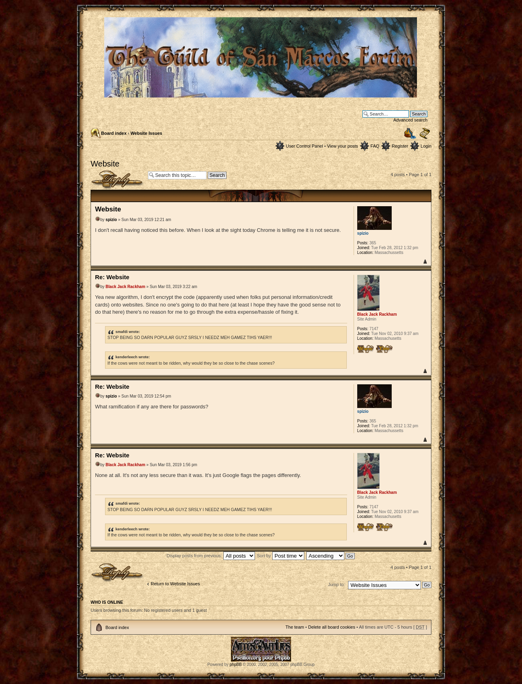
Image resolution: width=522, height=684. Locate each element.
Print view (410, 133)
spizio (111, 219)
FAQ (374, 146)
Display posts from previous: (211, 555)
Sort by (280, 555)
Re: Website (112, 277)
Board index (114, 133)
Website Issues (146, 133)
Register (400, 146)
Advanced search (410, 120)
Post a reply (117, 180)
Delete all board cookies (331, 627)
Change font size (424, 133)
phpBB (236, 664)
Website (105, 163)
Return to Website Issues (175, 583)
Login (426, 146)
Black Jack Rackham (125, 286)
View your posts (342, 146)
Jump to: (336, 584)
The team (294, 627)
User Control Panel (304, 146)
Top (425, 261)
